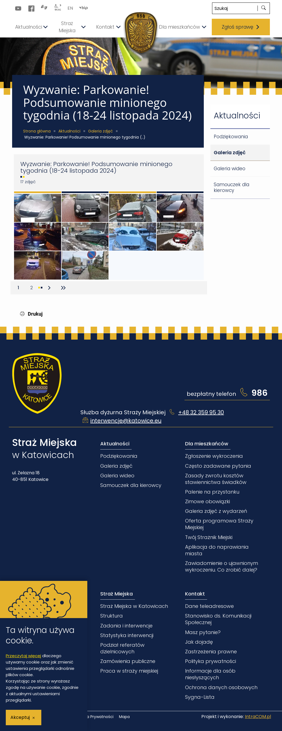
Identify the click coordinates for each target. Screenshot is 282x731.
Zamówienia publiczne (127, 661)
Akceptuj (20, 717)
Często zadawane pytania (218, 465)
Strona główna (37, 131)
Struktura (111, 615)
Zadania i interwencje (126, 625)
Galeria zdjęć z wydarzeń (216, 511)
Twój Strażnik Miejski (208, 537)
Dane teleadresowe (209, 606)
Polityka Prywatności (94, 716)
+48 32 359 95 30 (201, 412)
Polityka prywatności (210, 661)
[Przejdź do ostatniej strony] (62, 287)
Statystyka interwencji (126, 635)
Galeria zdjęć (100, 131)
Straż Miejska (116, 593)
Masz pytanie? (203, 632)
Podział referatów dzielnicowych (122, 648)
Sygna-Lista (200, 697)
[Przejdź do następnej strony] (49, 287)
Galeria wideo (229, 168)
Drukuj (31, 314)
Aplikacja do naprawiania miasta (217, 550)
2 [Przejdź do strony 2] (33, 286)
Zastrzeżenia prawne (211, 651)
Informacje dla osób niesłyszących (210, 674)
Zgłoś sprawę (241, 27)
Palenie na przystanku (212, 491)
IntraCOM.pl (258, 716)
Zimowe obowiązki (207, 501)
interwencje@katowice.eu (125, 420)
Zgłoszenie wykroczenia (214, 456)
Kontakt (195, 593)
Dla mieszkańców (206, 443)
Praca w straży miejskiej (129, 670)
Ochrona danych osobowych (221, 687)
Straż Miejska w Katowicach (134, 606)
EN (70, 8)
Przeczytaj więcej (23, 656)
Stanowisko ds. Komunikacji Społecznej (218, 619)
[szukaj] (263, 8)
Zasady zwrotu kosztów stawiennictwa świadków (215, 479)
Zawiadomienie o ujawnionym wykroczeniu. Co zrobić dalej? (221, 566)
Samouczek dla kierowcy (231, 187)
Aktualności (69, 131)
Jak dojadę (199, 641)
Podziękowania (231, 136)
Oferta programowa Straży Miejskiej (219, 524)
